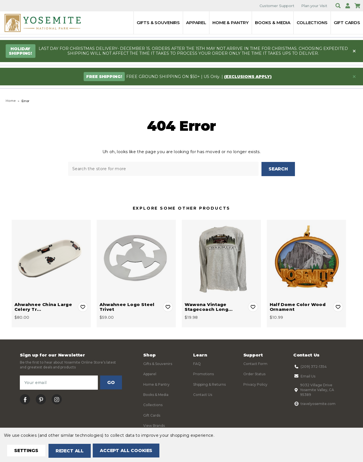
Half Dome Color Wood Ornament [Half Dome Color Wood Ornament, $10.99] (298, 306)
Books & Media (272, 22)
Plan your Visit (314, 5)
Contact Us (202, 394)
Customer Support (276, 5)
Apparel (196, 22)
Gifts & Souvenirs (158, 22)
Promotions (203, 374)
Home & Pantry (230, 22)
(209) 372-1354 (310, 366)
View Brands (154, 425)
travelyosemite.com (314, 403)
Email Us (304, 376)
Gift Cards (347, 22)
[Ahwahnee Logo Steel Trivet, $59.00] (136, 259)
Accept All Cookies (129, 450)
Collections (312, 22)
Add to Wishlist (83, 306)
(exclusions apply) (248, 76)
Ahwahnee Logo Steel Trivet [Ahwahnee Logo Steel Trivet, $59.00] (127, 306)
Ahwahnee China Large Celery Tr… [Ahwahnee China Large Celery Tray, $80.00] (43, 306)
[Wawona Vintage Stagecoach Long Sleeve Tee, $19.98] (221, 259)
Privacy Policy (255, 384)
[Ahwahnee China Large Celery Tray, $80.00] (51, 259)
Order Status (254, 374)
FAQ (197, 363)
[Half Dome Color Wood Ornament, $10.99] (306, 259)
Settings (26, 450)
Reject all (71, 450)
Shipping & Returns (209, 384)
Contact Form (255, 363)
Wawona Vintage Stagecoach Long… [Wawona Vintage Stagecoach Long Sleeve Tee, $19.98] (209, 306)
